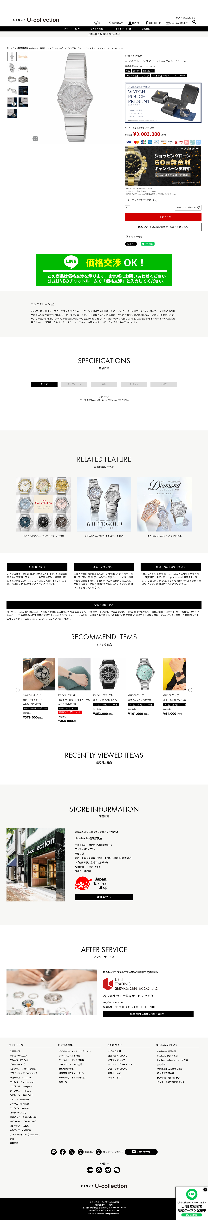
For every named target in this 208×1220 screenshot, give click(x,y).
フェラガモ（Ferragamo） (22, 1086)
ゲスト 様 (180, 17)
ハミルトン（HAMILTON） (22, 1095)
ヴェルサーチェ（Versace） (22, 1082)
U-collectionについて (166, 1045)
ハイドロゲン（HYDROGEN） (24, 1121)
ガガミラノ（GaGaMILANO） (24, 1117)
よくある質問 (114, 1051)
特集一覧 (63, 1082)
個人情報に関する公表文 (168, 1077)
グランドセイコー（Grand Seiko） (26, 1134)
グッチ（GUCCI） (18, 1064)
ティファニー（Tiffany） (21, 1090)
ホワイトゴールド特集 (69, 1055)
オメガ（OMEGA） (56, 48)
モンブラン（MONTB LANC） (23, 1069)
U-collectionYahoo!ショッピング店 (172, 1060)
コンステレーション (75, 48)
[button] (18, 690)
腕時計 (43, 48)
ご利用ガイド (155, 23)
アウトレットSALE (122, 29)
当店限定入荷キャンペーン (71, 1073)
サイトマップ (114, 1077)
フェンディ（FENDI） (20, 1108)
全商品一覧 (15, 1051)
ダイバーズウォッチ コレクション (75, 1051)
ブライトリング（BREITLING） (24, 1073)
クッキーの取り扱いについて (171, 1082)
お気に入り (118, 23)
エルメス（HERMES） (20, 1099)
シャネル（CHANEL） (20, 1104)
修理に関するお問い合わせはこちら (148, 1014)
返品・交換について (117, 1069)
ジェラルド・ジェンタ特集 (71, 1060)
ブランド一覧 (72, 29)
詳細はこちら (104, 897)
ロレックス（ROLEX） (20, 1125)
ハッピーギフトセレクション (72, 1077)
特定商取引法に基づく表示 (169, 1069)
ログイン (136, 23)
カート (101, 23)
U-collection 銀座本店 (179, 23)
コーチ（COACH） (18, 1112)
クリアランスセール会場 (70, 1064)
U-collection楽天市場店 (167, 1055)
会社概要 (161, 1064)
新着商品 (14, 1143)
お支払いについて (116, 1060)
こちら (79, 587)
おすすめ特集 (96, 29)
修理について (114, 1073)
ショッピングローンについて (121, 1064)
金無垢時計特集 (66, 1069)
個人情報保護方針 (165, 1073)
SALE (12, 1139)
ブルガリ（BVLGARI (19, 1060)
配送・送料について (117, 1055)
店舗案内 (146, 29)
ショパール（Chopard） (21, 1077)
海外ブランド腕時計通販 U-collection (22, 48)
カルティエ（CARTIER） (21, 1130)
